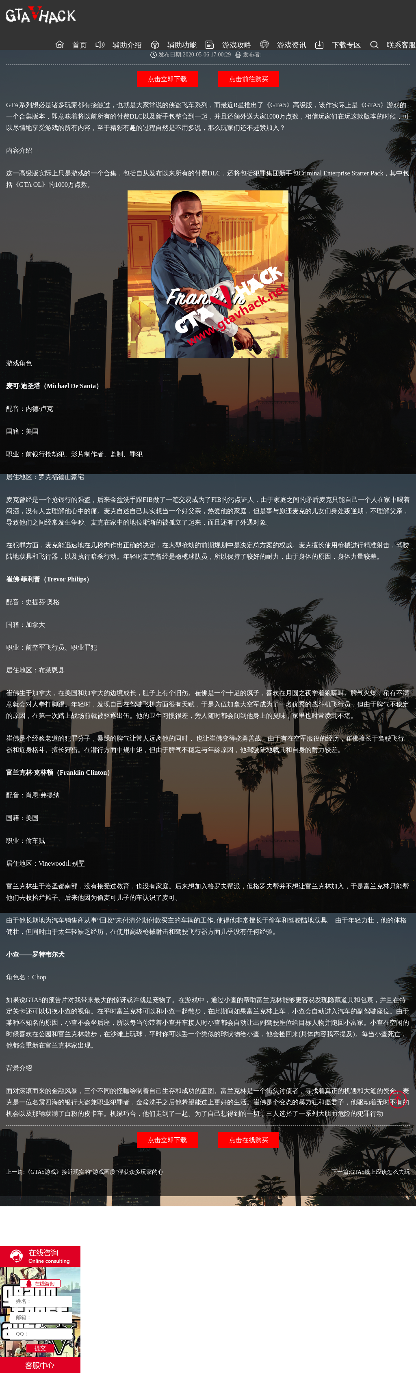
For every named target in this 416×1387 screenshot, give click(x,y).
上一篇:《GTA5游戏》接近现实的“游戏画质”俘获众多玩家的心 (84, 1172)
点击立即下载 (167, 79)
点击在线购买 (248, 1139)
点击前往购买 (248, 79)
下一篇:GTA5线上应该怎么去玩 (371, 1172)
